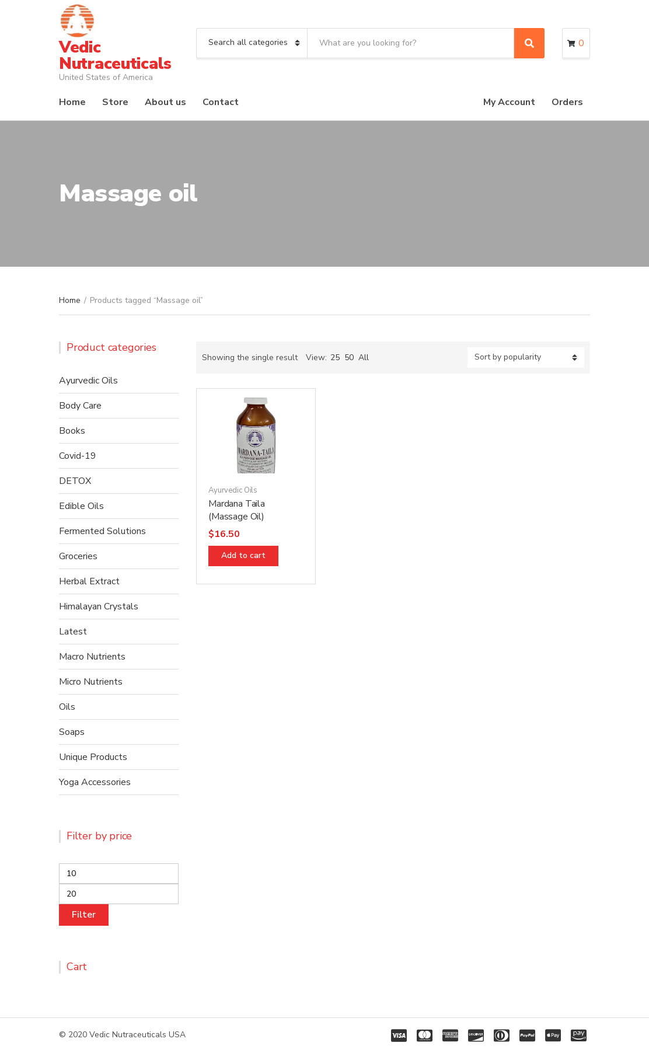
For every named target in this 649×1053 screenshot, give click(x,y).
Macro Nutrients (92, 656)
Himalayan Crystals (98, 606)
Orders (567, 102)
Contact (221, 102)
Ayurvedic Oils (232, 490)
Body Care (80, 405)
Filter (84, 914)
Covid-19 (77, 455)
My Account (509, 102)
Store (115, 102)
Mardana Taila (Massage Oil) (236, 510)
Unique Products (93, 757)
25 (335, 357)
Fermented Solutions (102, 531)
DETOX (75, 481)
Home (72, 102)
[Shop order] (525, 357)
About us (165, 102)
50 (349, 357)
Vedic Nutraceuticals (115, 55)
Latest (73, 631)
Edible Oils (81, 506)
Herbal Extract (89, 581)
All (363, 357)
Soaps (72, 732)
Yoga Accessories (95, 782)
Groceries (78, 556)
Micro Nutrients (91, 681)
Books (72, 430)
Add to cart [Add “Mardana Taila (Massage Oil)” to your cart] (243, 555)
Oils (67, 706)
